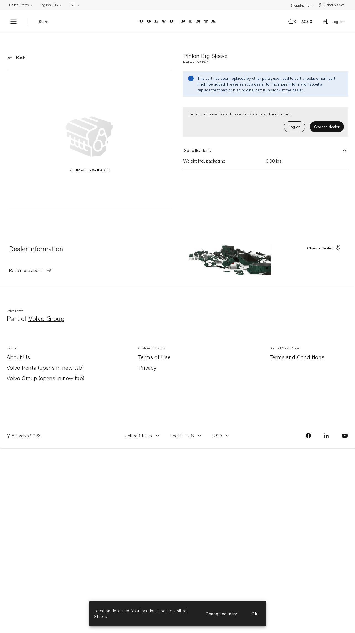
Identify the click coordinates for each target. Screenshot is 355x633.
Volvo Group (46, 311)
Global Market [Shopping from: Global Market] (331, 5)
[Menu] (13, 21)
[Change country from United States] (142, 428)
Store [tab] (43, 21)
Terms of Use (154, 349)
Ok (254, 613)
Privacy (147, 359)
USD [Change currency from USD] (74, 5)
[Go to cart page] (300, 21)
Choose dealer (327, 119)
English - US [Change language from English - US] (51, 5)
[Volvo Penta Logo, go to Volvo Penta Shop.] (177, 21)
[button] (266, 142)
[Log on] (333, 21)
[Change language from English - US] (186, 428)
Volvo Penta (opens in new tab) (45, 360)
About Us (18, 349)
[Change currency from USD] (221, 428)
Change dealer (324, 240)
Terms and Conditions (297, 349)
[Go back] (16, 49)
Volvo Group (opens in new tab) (46, 370)
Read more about (30, 262)
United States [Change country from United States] (21, 5)
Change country (221, 613)
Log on (294, 119)
